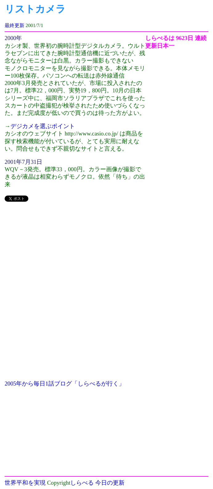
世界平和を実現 (25, 482)
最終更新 (14, 25)
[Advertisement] (75, 251)
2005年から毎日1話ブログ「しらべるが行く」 (65, 383)
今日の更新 (110, 482)
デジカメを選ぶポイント (42, 126)
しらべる (82, 482)
